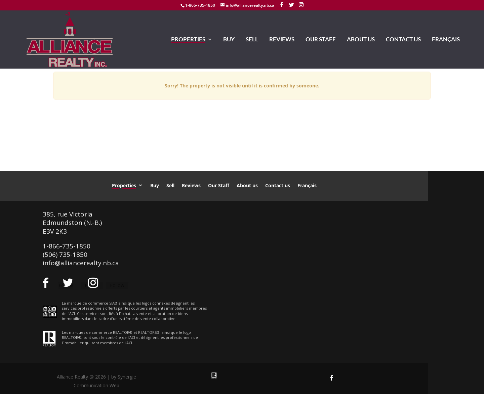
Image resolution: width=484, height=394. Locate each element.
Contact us (403, 40)
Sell (252, 40)
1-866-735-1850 (200, 5)
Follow (117, 285)
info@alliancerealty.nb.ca (81, 263)
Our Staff (321, 40)
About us (361, 40)
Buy (229, 40)
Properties (188, 40)
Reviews (281, 40)
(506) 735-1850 (65, 254)
